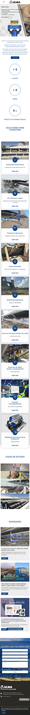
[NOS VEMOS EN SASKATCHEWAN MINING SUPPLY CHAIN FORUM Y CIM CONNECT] (15, 611)
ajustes (4, 710)
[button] (12, 35)
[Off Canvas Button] (3, 1)
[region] (15, 20)
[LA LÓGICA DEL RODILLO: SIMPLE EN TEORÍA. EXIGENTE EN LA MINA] (15, 576)
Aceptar (3, 712)
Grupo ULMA (13, 689)
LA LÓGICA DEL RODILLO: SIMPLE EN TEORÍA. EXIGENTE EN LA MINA (14, 589)
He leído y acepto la (12, 669)
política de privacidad (17, 669)
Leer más (4, 598)
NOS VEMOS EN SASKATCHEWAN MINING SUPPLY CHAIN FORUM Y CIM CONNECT (13, 624)
